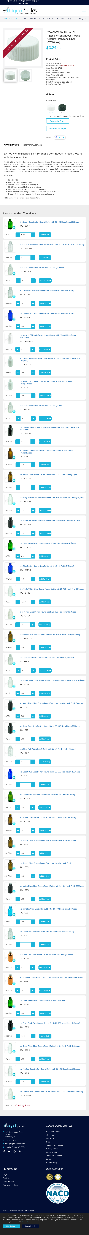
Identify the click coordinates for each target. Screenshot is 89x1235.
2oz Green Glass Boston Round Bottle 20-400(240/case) (42, 1000)
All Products (8, 19)
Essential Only (30, 1226)
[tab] (11, 145)
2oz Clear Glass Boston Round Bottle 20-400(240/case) (42, 268)
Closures (18, 19)
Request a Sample (57, 129)
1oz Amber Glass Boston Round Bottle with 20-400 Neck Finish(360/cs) (48, 475)
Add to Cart (45, 235)
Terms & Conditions (54, 1156)
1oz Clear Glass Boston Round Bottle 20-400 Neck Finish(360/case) (47, 291)
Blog (48, 1142)
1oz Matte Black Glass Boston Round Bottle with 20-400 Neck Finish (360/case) (52, 703)
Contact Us (50, 1138)
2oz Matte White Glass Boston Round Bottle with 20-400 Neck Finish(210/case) (52, 589)
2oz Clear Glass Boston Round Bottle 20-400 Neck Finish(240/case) (47, 658)
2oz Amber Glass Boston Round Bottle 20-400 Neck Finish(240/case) (48, 840)
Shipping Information (54, 1145)
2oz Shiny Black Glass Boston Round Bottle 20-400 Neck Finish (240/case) (50, 1023)
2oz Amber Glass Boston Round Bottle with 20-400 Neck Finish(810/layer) (50, 635)
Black (62, 108)
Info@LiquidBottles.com (15, 1144)
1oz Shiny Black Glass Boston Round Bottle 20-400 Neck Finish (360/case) (49, 726)
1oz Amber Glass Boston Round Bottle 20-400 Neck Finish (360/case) (48, 818)
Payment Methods (10, 1185)
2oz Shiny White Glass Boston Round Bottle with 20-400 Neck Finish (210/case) (52, 498)
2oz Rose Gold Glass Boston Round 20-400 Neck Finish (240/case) (46, 955)
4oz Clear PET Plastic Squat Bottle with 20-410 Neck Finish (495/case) (48, 749)
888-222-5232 (10, 1140)
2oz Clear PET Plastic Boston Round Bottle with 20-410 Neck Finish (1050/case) (52, 245)
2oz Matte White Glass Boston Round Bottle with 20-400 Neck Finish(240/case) (52, 680)
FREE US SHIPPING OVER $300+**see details (23, 2)
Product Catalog (53, 1131)
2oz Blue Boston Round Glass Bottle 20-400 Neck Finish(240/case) (47, 313)
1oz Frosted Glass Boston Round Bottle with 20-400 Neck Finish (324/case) (50, 1069)
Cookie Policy (51, 1152)
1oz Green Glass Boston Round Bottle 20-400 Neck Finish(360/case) (47, 795)
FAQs (48, 1159)
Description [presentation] (11, 145)
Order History (8, 1182)
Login (5, 1175)
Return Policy (51, 1163)
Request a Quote (58, 121)
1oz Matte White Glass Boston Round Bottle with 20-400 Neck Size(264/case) (51, 1092)
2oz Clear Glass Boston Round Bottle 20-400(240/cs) (41, 406)
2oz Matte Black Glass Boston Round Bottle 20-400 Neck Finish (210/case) (50, 521)
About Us (50, 1135)
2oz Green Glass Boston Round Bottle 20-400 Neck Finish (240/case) (48, 543)
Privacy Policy (51, 1149)
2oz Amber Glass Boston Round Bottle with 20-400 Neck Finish (45, 863)
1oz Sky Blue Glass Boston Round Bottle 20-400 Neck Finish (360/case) (48, 909)
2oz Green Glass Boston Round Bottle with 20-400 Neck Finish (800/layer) (50, 222)
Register (6, 1178)
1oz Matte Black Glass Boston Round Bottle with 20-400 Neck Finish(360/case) (52, 886)
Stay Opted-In (11, 1226)
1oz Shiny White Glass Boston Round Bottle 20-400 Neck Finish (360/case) (50, 1046)
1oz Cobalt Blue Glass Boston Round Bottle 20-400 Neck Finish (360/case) (50, 772)
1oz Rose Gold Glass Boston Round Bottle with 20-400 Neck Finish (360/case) (51, 978)
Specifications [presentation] (32, 145)
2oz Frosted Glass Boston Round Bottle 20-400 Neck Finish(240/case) (48, 612)
